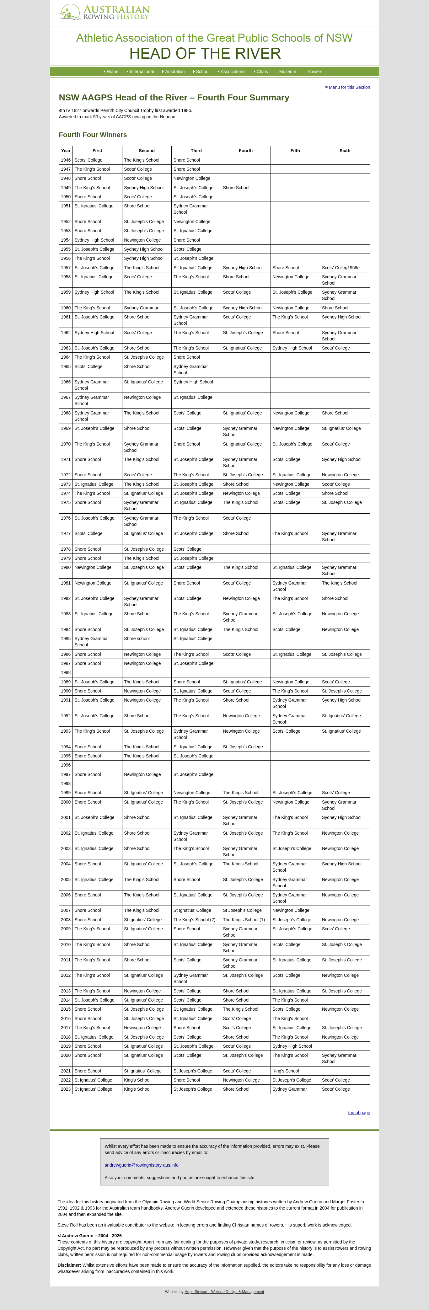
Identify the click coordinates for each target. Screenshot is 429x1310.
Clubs (262, 71)
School (203, 71)
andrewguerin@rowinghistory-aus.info (142, 1165)
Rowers (315, 71)
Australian (175, 71)
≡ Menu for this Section (347, 87)
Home (112, 71)
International (142, 71)
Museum (287, 71)
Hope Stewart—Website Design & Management (224, 1292)
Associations (233, 71)
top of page (359, 1112)
